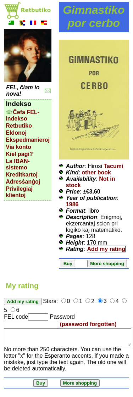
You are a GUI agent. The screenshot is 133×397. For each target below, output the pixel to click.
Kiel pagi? (19, 154)
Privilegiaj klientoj (19, 192)
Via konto (18, 147)
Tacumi (113, 166)
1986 (72, 204)
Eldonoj (16, 133)
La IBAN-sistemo (18, 164)
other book (96, 172)
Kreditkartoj (22, 175)
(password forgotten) (88, 324)
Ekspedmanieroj (28, 140)
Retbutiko (19, 126)
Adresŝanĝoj (23, 182)
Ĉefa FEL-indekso (22, 115)
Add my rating (106, 249)
